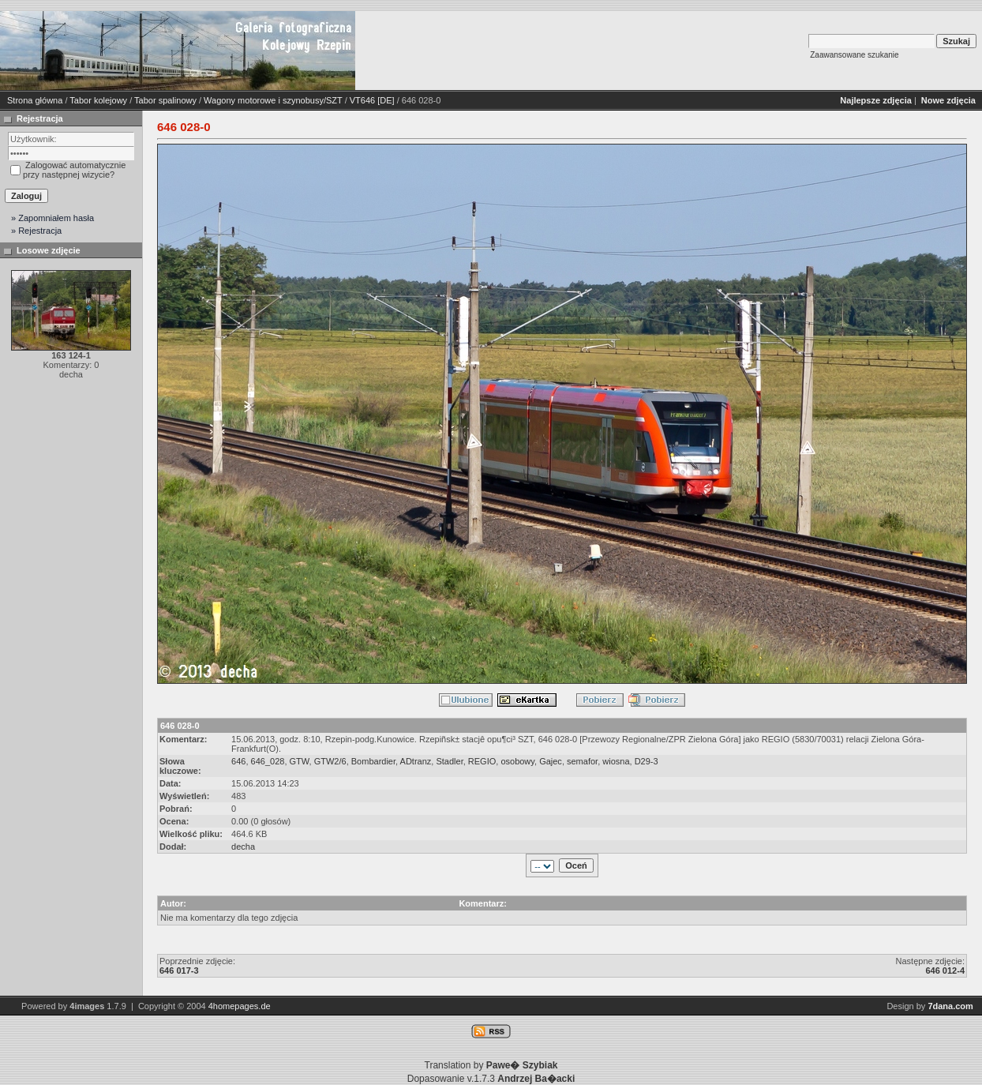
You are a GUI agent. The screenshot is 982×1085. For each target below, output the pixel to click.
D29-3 (646, 761)
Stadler (449, 761)
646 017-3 (179, 970)
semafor (582, 761)
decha (243, 846)
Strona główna (34, 100)
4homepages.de (239, 1006)
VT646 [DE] (372, 100)
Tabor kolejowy (98, 100)
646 (238, 761)
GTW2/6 (330, 761)
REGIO (482, 761)
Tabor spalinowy (165, 100)
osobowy (517, 761)
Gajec (550, 761)
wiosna (615, 761)
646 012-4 (945, 970)
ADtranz (416, 761)
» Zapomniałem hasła (52, 218)
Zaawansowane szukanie (854, 55)
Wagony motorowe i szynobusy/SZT (273, 100)
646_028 (268, 761)
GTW (299, 761)
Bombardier (373, 761)
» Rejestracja (36, 230)
